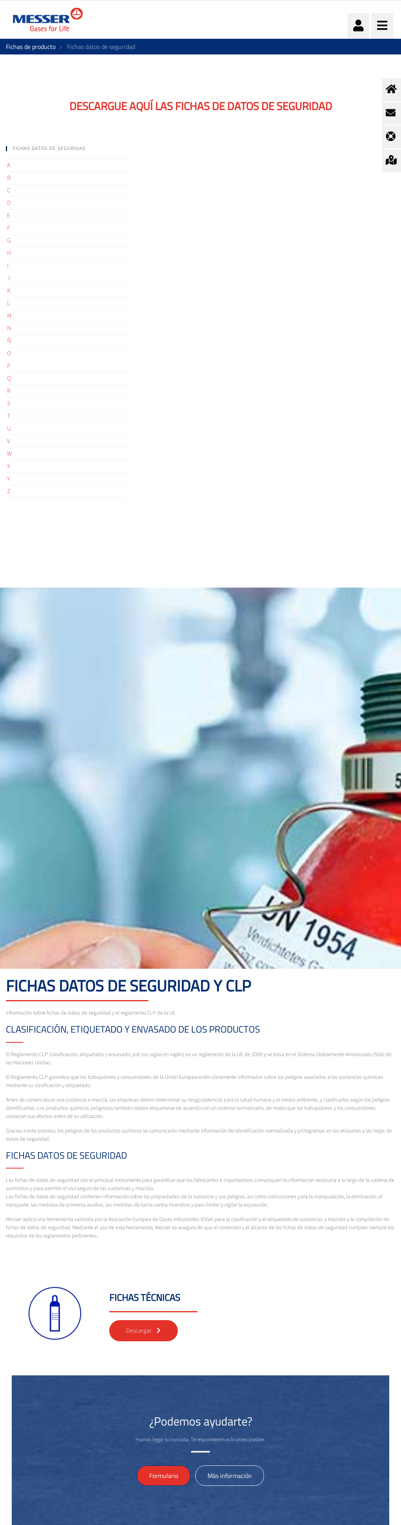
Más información (230, 1475)
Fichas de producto (31, 46)
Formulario (163, 1475)
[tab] (67, 148)
